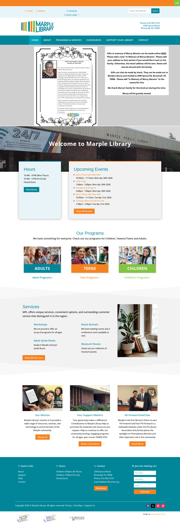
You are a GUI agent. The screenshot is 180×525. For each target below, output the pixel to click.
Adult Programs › (42, 277)
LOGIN (29, 11)
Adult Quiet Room (44, 340)
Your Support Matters (90, 415)
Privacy (68, 505)
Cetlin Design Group (157, 514)
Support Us (89, 505)
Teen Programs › (90, 277)
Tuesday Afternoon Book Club (90, 200)
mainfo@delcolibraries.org (106, 481)
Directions (31, 189)
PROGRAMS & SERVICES (69, 40)
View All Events (84, 211)
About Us (43, 437)
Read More (137, 443)
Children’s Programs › (137, 277)
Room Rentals (89, 324)
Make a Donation (90, 443)
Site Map (78, 505)
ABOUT (47, 40)
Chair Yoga (81, 181)
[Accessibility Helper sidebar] (177, 3)
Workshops (40, 324)
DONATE (40, 11)
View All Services (34, 357)
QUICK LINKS (70, 15)
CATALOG (71, 11)
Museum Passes (91, 344)
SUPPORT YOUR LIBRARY (119, 40)
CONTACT (143, 40)
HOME (35, 40)
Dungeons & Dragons (86, 187)
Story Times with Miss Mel (88, 174)
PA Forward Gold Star (137, 415)
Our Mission (42, 415)
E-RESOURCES (93, 40)
